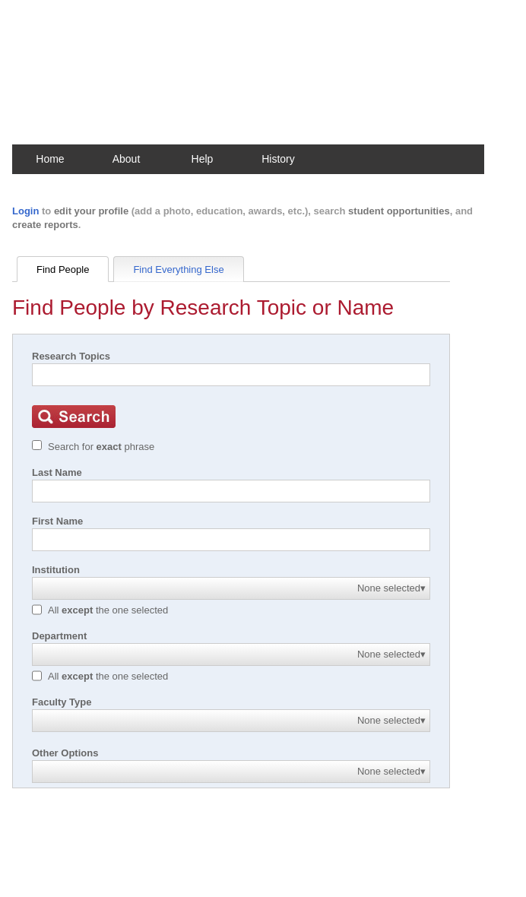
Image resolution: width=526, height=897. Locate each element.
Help (203, 159)
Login (25, 211)
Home (50, 159)
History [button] (278, 159)
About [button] (126, 159)
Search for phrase (101, 446)
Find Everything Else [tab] (178, 269)
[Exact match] (37, 445)
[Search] (231, 374)
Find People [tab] (62, 269)
